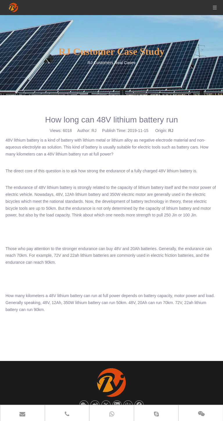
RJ (170, 130)
